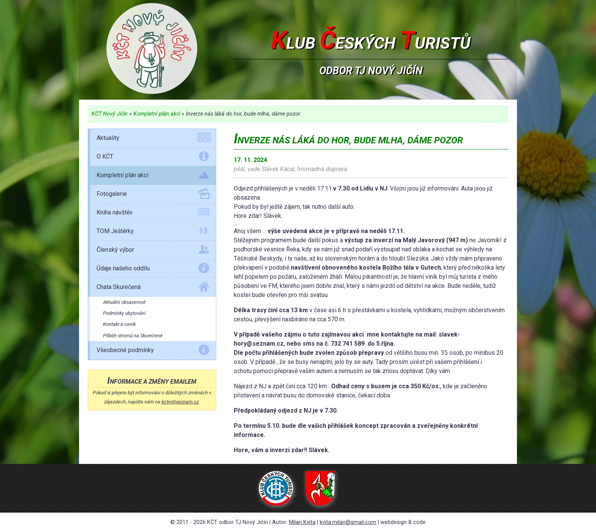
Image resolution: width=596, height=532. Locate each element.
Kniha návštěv (153, 213)
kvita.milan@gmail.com (348, 522)
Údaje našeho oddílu (153, 269)
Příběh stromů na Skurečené (133, 335)
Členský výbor (153, 251)
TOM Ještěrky (153, 232)
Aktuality (153, 139)
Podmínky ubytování (124, 313)
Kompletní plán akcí (156, 114)
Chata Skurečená (153, 288)
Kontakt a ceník (119, 324)
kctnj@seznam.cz (180, 402)
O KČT (153, 157)
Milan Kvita (302, 522)
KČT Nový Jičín (110, 114)
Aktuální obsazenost (124, 302)
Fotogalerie (153, 195)
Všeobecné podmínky (153, 351)
